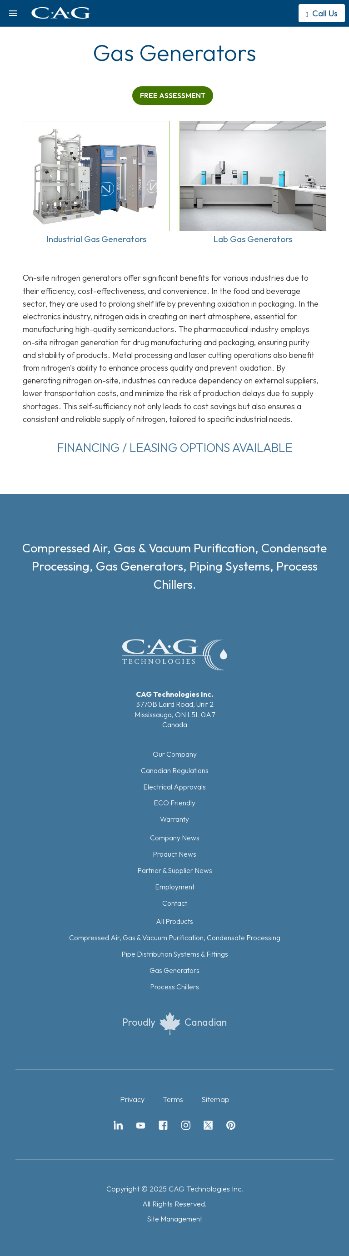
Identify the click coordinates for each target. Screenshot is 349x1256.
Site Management (174, 1218)
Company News (174, 837)
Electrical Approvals (174, 786)
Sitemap (215, 1099)
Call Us (322, 13)
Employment (174, 886)
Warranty (174, 819)
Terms (173, 1099)
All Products (174, 921)
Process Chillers (174, 986)
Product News (174, 854)
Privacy (132, 1099)
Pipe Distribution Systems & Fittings (174, 953)
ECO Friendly (174, 802)
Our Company (175, 754)
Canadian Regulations (175, 770)
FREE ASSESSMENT (172, 95)
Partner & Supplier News (174, 870)
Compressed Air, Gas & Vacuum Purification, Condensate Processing (174, 937)
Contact (174, 903)
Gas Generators (174, 970)
